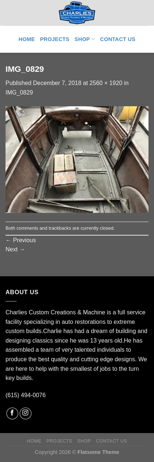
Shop (85, 39)
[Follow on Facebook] (12, 413)
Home (27, 39)
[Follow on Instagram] (25, 413)
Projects (54, 39)
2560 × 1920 (106, 83)
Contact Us (117, 39)
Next (15, 249)
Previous (21, 240)
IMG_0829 (19, 92)
